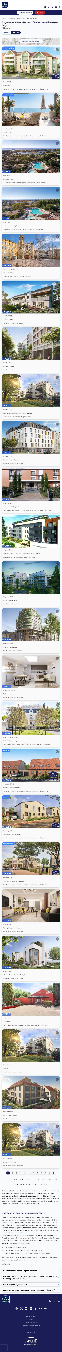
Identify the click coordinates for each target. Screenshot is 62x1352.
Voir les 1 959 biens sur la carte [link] (31, 41)
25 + (27, 1180)
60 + (22, 1184)
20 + (21, 1180)
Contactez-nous (54, 1301)
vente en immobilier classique (20, 1233)
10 (45, 1173)
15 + (15, 1180)
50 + (56, 1180)
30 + (33, 1180)
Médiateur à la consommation (31, 1326)
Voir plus (6, 1264)
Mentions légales (31, 1316)
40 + (44, 1180)
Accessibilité (31, 1332)
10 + (10, 1180)
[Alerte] (40, 12)
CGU (31, 1319)
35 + (38, 1180)
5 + (5, 1180)
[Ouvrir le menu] (59, 2)
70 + (34, 1184)
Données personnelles (31, 1322)
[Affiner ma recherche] (25, 12)
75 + (40, 1184)
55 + (16, 1184)
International (31, 1329)
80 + (45, 1184)
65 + (28, 1184)
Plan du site (53, 1298)
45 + (50, 1180)
